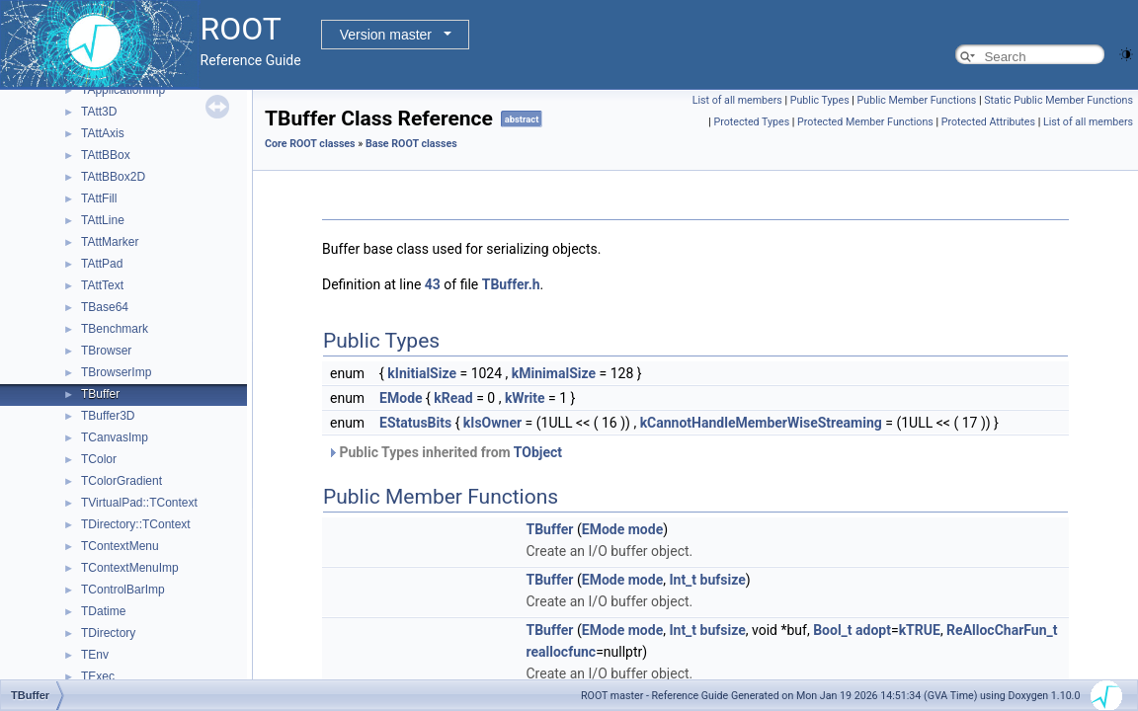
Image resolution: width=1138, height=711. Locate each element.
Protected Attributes (988, 122)
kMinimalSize (554, 373)
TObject (538, 452)
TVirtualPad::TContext (139, 503)
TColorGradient (121, 481)
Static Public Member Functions (1058, 100)
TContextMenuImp (130, 568)
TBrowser (106, 350)
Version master (386, 34)
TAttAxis (102, 133)
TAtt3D (99, 111)
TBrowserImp (116, 372)
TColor (99, 459)
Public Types (820, 100)
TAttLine (102, 220)
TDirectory (108, 633)
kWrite (525, 398)
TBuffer (100, 394)
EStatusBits (415, 423)
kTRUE (919, 630)
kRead (453, 398)
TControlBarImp (123, 589)
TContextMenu (120, 546)
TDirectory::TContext (136, 524)
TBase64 (104, 307)
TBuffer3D (107, 416)
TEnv (95, 655)
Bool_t (832, 630)
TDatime (103, 611)
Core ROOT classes (310, 143)
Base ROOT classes (411, 143)
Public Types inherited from (444, 452)
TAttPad (101, 264)
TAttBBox (105, 155)
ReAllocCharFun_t (1001, 630)
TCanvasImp (114, 437)
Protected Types (751, 122)
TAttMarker (109, 242)
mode (645, 529)
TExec (98, 676)
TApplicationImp (123, 90)
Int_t (682, 580)
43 (433, 284)
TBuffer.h (511, 284)
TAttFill (99, 198)
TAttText (102, 285)
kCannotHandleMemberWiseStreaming (761, 423)
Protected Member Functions (865, 122)
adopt (873, 630)
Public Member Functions (917, 100)
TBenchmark (114, 329)
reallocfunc (561, 652)
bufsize (723, 580)
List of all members (737, 100)
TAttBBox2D (113, 177)
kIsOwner (492, 423)
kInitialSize (421, 373)
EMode (400, 398)
